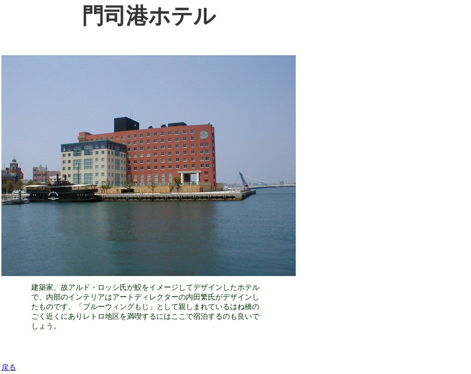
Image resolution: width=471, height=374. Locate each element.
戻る (8, 367)
